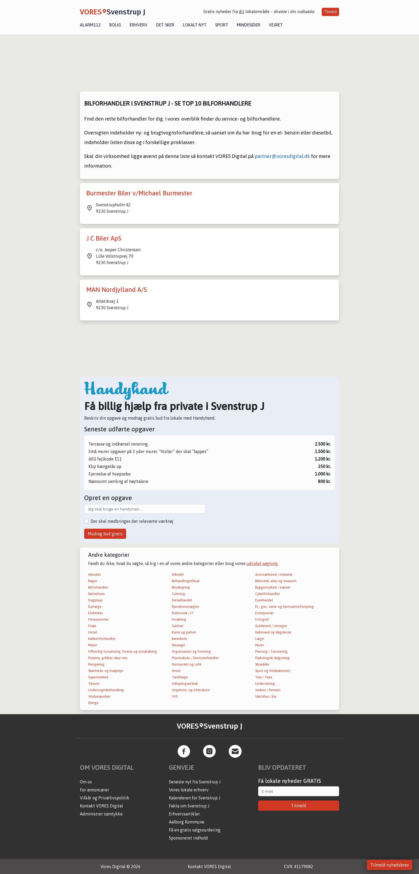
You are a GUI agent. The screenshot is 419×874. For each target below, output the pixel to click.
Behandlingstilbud (185, 581)
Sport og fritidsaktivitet (272, 671)
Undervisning (265, 684)
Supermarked (98, 677)
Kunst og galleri (184, 632)
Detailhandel (182, 600)
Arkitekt (178, 575)
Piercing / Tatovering (271, 651)
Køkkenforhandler (102, 639)
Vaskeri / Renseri (267, 690)
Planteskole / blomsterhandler (195, 658)
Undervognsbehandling (106, 690)
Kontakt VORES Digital (101, 805)
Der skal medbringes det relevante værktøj (132, 521)
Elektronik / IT (182, 613)
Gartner (178, 626)
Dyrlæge (95, 607)
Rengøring (96, 664)
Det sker (165, 24)
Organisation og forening (191, 651)
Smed (176, 671)
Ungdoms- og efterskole (191, 690)
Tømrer (94, 684)
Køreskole (179, 639)
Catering (178, 594)
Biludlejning (181, 587)
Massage (178, 645)
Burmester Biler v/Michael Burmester (139, 193)
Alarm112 (90, 24)
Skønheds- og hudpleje (105, 671)
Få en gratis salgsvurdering (194, 829)
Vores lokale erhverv (188, 789)
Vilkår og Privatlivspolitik (104, 797)
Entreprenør (264, 613)
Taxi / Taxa (263, 677)
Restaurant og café (186, 664)
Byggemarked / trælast (272, 587)
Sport (221, 24)
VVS (175, 696)
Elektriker (95, 613)
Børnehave (96, 594)
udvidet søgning (262, 563)
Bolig (115, 24)
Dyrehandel (264, 600)
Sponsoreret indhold (188, 838)
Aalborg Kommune (186, 821)
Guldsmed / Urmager (271, 626)
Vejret (276, 24)
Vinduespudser (99, 696)
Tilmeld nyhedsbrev (389, 865)
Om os (86, 781)
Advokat (94, 575)
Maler (92, 645)
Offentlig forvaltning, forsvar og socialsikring (122, 651)
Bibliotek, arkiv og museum (275, 581)
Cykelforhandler (267, 594)
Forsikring (179, 619)
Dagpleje (95, 600)
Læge (259, 639)
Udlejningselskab (185, 684)
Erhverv (139, 24)
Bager (92, 581)
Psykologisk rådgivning (272, 658)
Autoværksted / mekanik (273, 575)
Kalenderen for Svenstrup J (194, 797)
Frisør (92, 626)
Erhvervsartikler (184, 813)
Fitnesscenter (98, 619)
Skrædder (262, 664)
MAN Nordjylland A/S (116, 289)
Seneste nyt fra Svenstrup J (194, 781)
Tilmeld (330, 12)
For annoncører (94, 789)
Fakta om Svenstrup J (189, 805)
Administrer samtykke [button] (101, 813)
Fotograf (262, 619)
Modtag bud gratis (105, 533)
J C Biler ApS (103, 238)
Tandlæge (180, 677)
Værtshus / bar (266, 696)
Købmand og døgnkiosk (273, 632)
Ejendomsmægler (185, 607)
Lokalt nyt (195, 24)
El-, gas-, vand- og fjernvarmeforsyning (284, 607)
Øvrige (93, 703)
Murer (259, 645)
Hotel (92, 632)
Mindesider (248, 24)
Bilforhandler (98, 587)
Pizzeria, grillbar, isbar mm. (108, 658)
